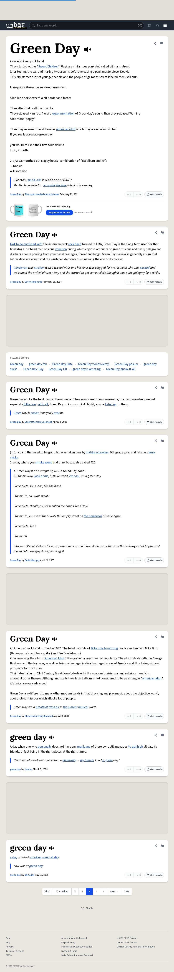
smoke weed (43, 462)
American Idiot (54, 658)
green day (15, 769)
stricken (39, 268)
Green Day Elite (62, 364)
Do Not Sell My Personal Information (136, 947)
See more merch (83, 212)
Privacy (10, 947)
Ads (8, 938)
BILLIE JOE (34, 180)
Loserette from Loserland (38, 422)
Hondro (28, 769)
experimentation (63, 113)
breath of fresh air (47, 707)
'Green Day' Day (33, 369)
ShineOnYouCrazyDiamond (39, 716)
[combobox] (86, 25)
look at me (41, 476)
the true (61, 185)
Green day (16, 364)
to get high (135, 746)
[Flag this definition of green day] (162, 735)
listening (111, 404)
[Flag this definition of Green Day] (161, 43)
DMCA (9, 955)
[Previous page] (62, 891)
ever (56, 413)
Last (127, 891)
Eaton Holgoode (33, 282)
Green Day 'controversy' (93, 364)
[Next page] (114, 891)
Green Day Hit (58, 369)
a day (13, 857)
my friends (87, 760)
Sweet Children (48, 66)
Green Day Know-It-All (120, 369)
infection (61, 249)
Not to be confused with (26, 244)
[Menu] (165, 25)
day (40, 866)
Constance (20, 268)
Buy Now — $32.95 (59, 212)
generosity (69, 760)
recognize (49, 185)
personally (44, 746)
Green (17, 413)
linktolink (29, 875)
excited (145, 268)
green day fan (38, 364)
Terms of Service (15, 951)
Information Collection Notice (76, 947)
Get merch (154, 194)
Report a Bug (68, 942)
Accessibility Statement (74, 938)
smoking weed (40, 857)
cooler (35, 413)
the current (70, 707)
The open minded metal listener (42, 194)
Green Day (15, 194)
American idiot (65, 129)
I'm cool (74, 476)
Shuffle (87, 908)
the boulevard (93, 516)
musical (83, 707)
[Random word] (140, 25)
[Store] (149, 25)
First (47, 891)
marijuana (83, 746)
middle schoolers (97, 452)
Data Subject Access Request (77, 955)
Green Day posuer (126, 364)
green (33, 866)
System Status (69, 951)
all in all (43, 404)
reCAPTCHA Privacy (127, 938)
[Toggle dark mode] (157, 25)
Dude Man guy (32, 560)
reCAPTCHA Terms (127, 942)
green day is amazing (86, 369)
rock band (74, 244)
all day (54, 857)
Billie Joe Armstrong (104, 648)
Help (8, 942)
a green (107, 760)
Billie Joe (30, 404)
